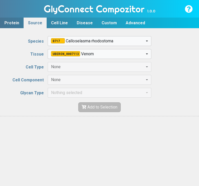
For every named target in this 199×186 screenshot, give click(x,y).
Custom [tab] (109, 22)
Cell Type (35, 67)
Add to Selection (99, 107)
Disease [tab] (85, 22)
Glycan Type (32, 92)
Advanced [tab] (135, 22)
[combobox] (100, 41)
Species (36, 41)
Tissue (37, 54)
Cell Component (28, 80)
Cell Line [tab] (59, 22)
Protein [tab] (11, 22)
